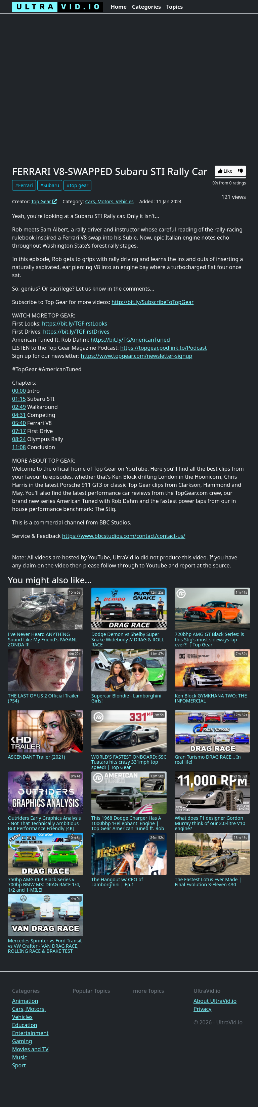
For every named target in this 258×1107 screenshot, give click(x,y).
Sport (19, 1065)
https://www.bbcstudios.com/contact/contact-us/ (123, 536)
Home (119, 6)
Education (24, 1025)
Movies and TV (30, 1049)
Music (19, 1057)
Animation (25, 1001)
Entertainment (30, 1033)
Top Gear (44, 201)
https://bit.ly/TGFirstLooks (75, 323)
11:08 (19, 447)
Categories (146, 6)
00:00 (19, 390)
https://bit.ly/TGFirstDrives (76, 331)
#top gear (77, 185)
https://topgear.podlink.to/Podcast (163, 347)
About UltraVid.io (215, 1001)
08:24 (19, 439)
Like (225, 171)
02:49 (19, 407)
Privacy (202, 1009)
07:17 (19, 431)
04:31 (19, 415)
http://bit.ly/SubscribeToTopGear (153, 302)
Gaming (22, 1041)
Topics (174, 6)
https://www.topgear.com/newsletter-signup (136, 355)
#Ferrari (24, 185)
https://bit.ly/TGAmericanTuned (130, 339)
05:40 (19, 423)
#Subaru (49, 185)
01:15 (19, 398)
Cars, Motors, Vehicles (109, 201)
